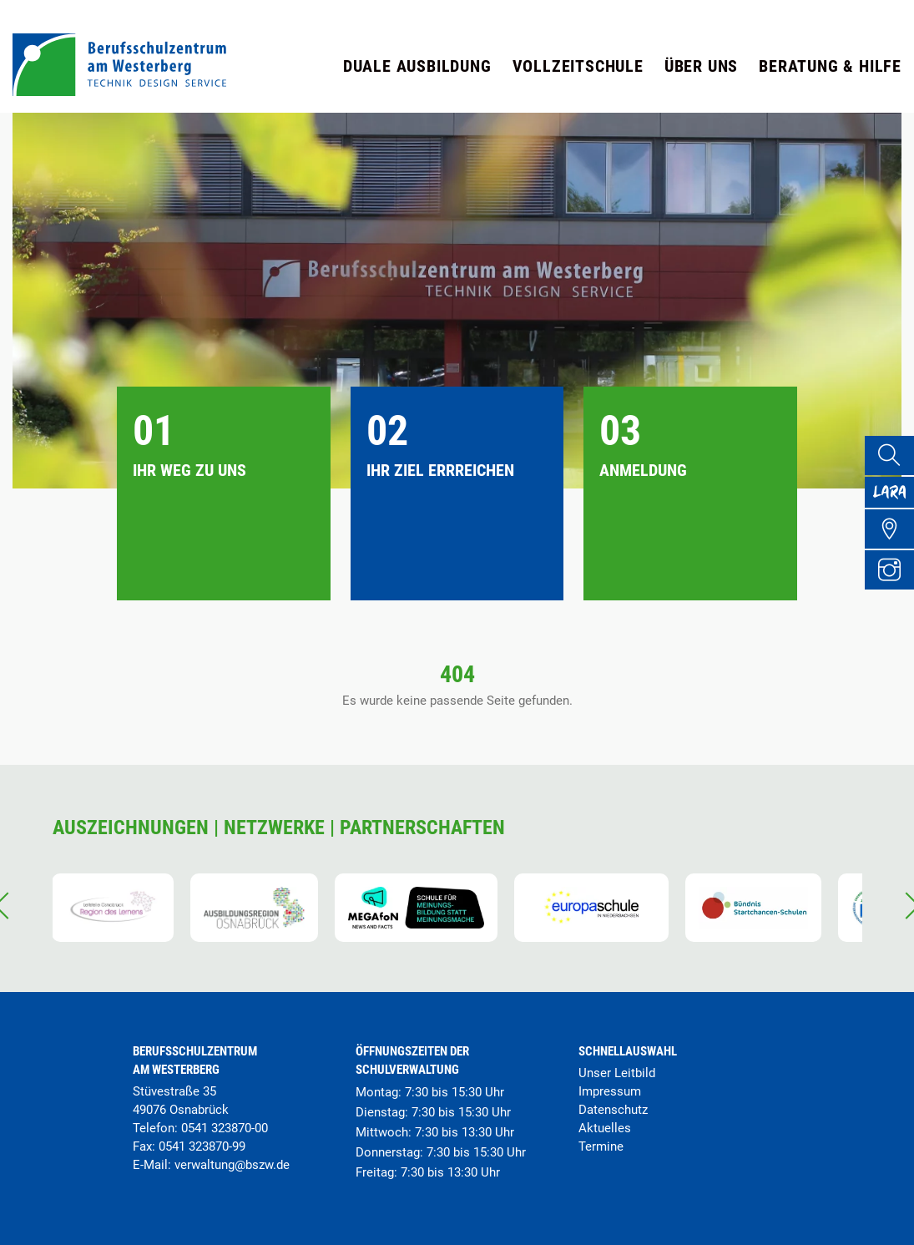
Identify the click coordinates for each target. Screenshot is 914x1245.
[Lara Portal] (894, 502)
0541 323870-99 (202, 1146)
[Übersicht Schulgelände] (894, 547)
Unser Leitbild (616, 1073)
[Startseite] (119, 91)
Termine (601, 1146)
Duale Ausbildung (417, 66)
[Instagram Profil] (894, 593)
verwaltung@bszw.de (232, 1164)
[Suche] (894, 457)
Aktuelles (604, 1128)
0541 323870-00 (224, 1128)
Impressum (609, 1091)
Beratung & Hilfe (830, 66)
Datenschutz (613, 1109)
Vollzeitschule (578, 66)
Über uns (701, 66)
